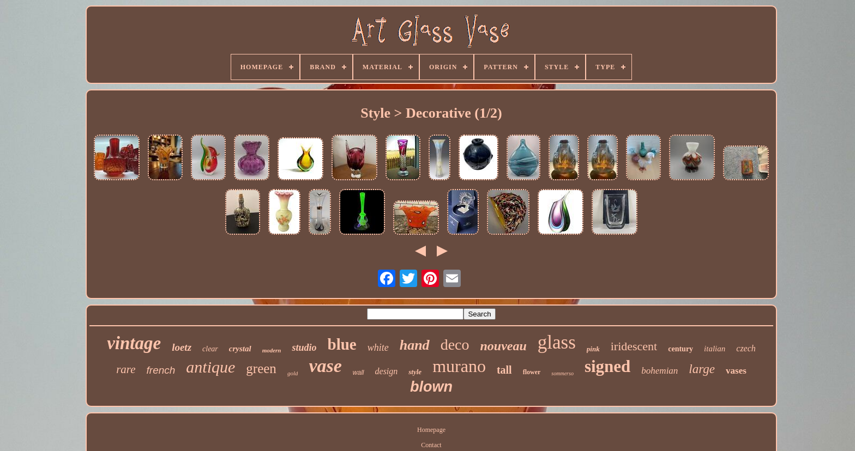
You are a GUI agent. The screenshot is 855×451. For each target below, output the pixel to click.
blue (342, 344)
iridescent (634, 346)
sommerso (562, 373)
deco (455, 344)
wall (358, 372)
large (702, 369)
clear (210, 349)
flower (532, 372)
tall (504, 370)
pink (593, 349)
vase (325, 366)
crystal (240, 348)
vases (736, 370)
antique (210, 367)
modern (271, 350)
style (415, 372)
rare (125, 369)
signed (607, 366)
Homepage (431, 430)
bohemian (659, 370)
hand (415, 345)
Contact (431, 445)
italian (714, 348)
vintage (134, 343)
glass (557, 342)
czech (746, 348)
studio (304, 347)
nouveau (503, 346)
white (378, 347)
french (161, 370)
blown (431, 387)
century (680, 349)
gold (292, 373)
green (261, 368)
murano (459, 366)
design (386, 371)
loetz (181, 347)
